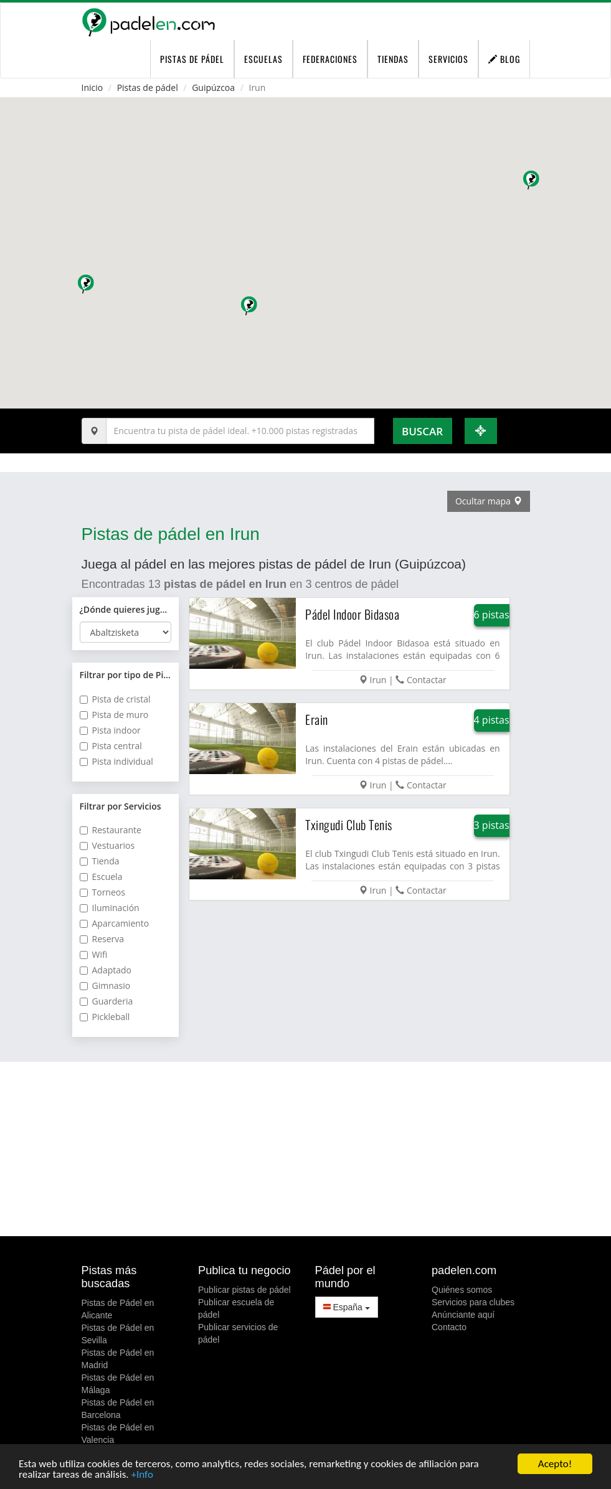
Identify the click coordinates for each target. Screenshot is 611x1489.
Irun (378, 680)
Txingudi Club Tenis (348, 824)
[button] (250, 307)
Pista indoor (110, 730)
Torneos (102, 892)
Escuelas (263, 58)
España (346, 1307)
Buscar (422, 431)
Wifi (94, 954)
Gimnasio (105, 985)
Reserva (102, 939)
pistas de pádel (192, 58)
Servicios (448, 58)
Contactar (427, 680)
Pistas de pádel (147, 87)
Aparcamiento (114, 923)
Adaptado (106, 970)
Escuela (101, 876)
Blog (504, 58)
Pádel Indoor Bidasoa (352, 614)
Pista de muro (114, 715)
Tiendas (393, 58)
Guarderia (106, 1001)
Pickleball (105, 1017)
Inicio (92, 87)
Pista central (111, 746)
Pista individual (116, 761)
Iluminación (110, 908)
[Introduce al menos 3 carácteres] (240, 431)
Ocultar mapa (488, 501)
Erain (316, 719)
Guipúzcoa (213, 87)
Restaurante (110, 830)
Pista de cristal (115, 699)
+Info (142, 1475)
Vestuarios (107, 845)
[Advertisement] (306, 1149)
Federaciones (330, 58)
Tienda (100, 861)
